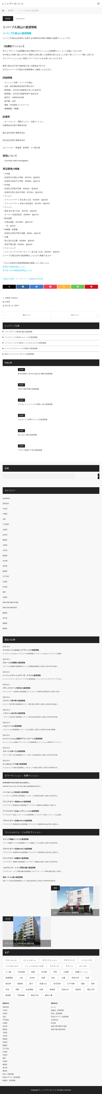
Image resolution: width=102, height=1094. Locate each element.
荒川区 (5, 618)
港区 (4, 592)
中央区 (5, 509)
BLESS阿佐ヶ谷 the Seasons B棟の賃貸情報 (35, 374)
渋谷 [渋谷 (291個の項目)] (7, 989)
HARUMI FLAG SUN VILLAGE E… (16, 783)
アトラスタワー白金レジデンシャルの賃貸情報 (21, 811)
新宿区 (5, 556)
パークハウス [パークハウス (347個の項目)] (86, 960)
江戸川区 (6, 576)
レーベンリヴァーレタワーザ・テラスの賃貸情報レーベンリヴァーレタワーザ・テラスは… (33, 679)
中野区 (5, 514)
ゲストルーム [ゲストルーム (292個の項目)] (11, 960)
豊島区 (5, 628)
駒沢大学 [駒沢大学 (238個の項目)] (35, 995)
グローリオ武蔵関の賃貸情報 (14, 663)
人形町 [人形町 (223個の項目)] (66, 972)
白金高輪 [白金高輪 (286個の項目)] (29, 989)
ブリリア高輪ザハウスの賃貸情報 (16, 839)
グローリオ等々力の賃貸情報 (14, 751)
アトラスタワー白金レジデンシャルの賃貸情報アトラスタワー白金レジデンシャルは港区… (33, 815)
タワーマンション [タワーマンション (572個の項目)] (49, 960)
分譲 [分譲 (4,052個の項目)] (43, 978)
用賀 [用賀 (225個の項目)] (17, 989)
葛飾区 (5, 623)
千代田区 (6, 524)
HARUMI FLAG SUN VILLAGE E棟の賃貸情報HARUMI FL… (22, 786)
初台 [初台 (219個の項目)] (53, 978)
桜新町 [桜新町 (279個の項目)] (20, 984)
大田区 (5, 545)
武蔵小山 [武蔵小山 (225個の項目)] (43, 984)
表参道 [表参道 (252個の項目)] (78, 989)
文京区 (5, 550)
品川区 (5, 535)
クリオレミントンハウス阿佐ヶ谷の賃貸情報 (35, 404)
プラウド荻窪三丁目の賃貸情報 (30, 450)
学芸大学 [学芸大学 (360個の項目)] (75, 978)
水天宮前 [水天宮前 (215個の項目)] (57, 984)
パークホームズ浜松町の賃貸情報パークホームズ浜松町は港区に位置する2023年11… (31, 796)
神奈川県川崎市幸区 (10, 608)
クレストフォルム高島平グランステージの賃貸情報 (22, 739)
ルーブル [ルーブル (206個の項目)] (83, 966)
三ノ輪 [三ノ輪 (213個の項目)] (8, 972)
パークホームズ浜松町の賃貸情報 (16, 792)
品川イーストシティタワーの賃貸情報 (19, 354)
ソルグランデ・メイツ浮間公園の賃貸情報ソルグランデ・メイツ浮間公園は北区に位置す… (33, 871)
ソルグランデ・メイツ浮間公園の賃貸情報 (19, 868)
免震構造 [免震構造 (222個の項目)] (9, 978)
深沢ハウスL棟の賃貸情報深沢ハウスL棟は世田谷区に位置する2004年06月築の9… (30, 881)
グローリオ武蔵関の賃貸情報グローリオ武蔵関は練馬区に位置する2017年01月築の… (31, 666)
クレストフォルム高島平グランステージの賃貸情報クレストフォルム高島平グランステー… (33, 742)
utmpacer (14, 298)
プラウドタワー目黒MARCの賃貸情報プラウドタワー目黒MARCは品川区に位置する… (31, 824)
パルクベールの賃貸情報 (12, 726)
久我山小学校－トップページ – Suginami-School (23, 279)
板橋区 (5, 571)
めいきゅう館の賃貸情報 (27, 435)
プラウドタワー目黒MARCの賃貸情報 (17, 821)
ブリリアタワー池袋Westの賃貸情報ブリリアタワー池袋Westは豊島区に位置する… (30, 805)
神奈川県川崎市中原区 (11, 602)
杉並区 (7, 19)
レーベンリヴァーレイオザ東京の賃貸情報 (21, 348)
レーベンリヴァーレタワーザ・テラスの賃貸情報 (22, 675)
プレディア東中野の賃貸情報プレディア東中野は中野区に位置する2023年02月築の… (31, 704)
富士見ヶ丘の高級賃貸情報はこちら (17, 270)
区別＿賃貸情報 (8, 1074)
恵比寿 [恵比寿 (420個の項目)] (8, 984)
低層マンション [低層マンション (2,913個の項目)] (81, 972)
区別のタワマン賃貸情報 (11, 1077)
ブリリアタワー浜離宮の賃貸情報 (16, 858)
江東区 (5, 582)
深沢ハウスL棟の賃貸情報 (13, 877)
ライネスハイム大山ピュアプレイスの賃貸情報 (21, 650)
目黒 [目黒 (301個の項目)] (41, 989)
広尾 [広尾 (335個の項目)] (87, 978)
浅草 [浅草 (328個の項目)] (93, 984)
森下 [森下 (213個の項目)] (31, 984)
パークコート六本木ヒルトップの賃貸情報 (21, 337)
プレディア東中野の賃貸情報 (14, 701)
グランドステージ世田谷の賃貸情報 (16, 688)
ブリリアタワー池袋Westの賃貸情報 (17, 802)
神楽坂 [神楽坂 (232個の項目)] (52, 989)
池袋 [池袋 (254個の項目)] (83, 984)
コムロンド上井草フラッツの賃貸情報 (32, 420)
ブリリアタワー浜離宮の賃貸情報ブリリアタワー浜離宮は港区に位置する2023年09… (31, 862)
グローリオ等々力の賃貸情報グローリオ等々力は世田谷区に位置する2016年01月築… (31, 755)
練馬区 (5, 613)
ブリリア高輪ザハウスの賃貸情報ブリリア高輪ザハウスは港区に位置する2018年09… (31, 843)
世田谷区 (6, 503)
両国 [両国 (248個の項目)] (33, 972)
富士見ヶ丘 (9, 306)
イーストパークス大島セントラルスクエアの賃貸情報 (25, 343)
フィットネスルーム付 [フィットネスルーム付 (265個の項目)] (34, 966)
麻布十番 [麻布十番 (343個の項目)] (48, 995)
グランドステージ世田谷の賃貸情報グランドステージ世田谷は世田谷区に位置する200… (32, 691)
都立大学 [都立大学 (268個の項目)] (91, 989)
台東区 (5, 530)
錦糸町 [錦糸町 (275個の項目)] (8, 995)
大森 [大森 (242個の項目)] (63, 978)
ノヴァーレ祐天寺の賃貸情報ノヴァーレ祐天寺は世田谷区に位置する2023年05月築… (31, 717)
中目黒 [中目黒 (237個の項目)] (44, 972)
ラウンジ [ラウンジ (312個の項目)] (69, 966)
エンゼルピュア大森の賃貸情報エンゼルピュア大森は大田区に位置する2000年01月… (31, 767)
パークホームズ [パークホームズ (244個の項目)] (11, 966)
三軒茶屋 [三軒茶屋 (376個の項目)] (21, 972)
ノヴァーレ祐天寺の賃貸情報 (14, 713)
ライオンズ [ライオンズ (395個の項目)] (54, 966)
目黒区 (5, 597)
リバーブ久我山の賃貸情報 (17, 33)
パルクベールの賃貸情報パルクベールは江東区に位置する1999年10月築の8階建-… (30, 729)
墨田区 (5, 540)
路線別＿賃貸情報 (9, 1080)
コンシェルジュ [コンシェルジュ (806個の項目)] (29, 960)
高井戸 (16, 306)
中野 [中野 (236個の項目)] (55, 972)
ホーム (53, 1007)
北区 (4, 519)
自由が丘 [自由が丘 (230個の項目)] (65, 989)
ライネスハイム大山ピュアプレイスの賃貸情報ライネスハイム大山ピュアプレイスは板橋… (33, 653)
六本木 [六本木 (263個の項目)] (32, 978)
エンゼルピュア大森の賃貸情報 (15, 764)
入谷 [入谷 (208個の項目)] (21, 978)
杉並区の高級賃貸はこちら (14, 267)
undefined (6, 498)
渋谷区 (5, 587)
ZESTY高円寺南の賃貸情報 (28, 389)
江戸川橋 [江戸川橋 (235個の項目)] (71, 984)
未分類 (5, 561)
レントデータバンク (13, 4)
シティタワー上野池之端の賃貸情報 (18, 332)
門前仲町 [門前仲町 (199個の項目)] (21, 995)
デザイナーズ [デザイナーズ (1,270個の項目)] (69, 960)
